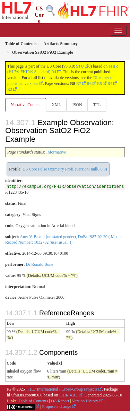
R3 (9, 89)
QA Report (60, 401)
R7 (78, 83)
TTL (97, 104)
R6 (89, 83)
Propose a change (56, 406)
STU (80, 66)
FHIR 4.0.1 (68, 395)
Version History (85, 401)
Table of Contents (33, 401)
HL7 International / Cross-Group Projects (62, 389)
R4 (109, 83)
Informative (56, 152)
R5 (99, 83)
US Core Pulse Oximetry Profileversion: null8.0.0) (65, 169)
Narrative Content (26, 104)
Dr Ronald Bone (39, 264)
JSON (77, 104)
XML (56, 104)
